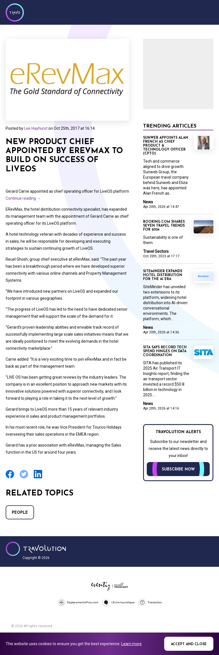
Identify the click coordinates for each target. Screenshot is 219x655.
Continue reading (23, 198)
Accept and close (189, 644)
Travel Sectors (156, 251)
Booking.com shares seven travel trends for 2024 (164, 225)
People (20, 513)
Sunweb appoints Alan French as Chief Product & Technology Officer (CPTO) (165, 145)
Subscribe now (178, 469)
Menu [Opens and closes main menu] (207, 11)
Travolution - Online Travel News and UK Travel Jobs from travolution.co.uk (36, 549)
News (148, 202)
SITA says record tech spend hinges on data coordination (165, 351)
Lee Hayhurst (36, 128)
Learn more (131, 644)
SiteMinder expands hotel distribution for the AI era (162, 275)
